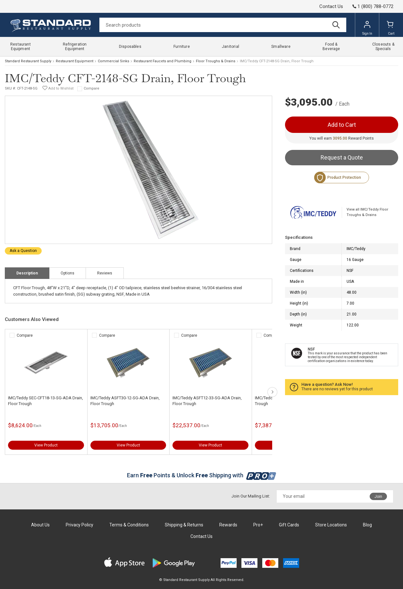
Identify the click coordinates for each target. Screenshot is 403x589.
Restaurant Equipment (74, 61)
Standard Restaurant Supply (28, 61)
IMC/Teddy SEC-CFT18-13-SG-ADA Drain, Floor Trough (45, 400)
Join (378, 496)
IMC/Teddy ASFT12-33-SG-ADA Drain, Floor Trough (207, 400)
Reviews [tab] (104, 273)
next (272, 392)
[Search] (222, 25)
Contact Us (331, 6)
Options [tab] (67, 273)
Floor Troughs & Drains (215, 61)
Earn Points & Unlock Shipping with (201, 475)
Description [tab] (27, 273)
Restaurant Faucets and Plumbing (162, 61)
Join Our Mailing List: (250, 496)
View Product (46, 445)
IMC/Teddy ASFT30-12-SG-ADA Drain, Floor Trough (125, 400)
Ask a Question (23, 250)
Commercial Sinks (113, 61)
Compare (91, 88)
